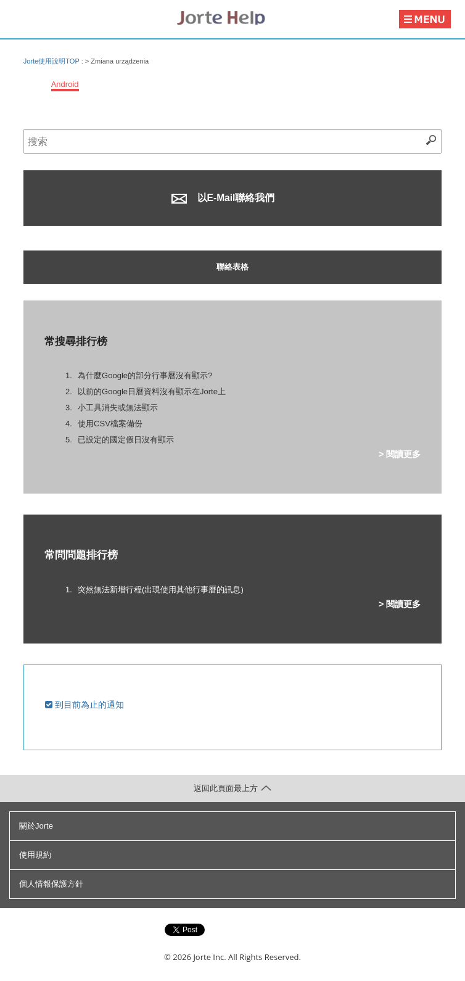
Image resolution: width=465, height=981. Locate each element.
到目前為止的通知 (84, 705)
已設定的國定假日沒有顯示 (126, 439)
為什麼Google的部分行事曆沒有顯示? (145, 375)
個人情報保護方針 (51, 883)
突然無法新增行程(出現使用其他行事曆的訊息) (161, 589)
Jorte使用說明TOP (51, 61)
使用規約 (35, 854)
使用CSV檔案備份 (110, 423)
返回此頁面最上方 (232, 788)
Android (65, 84)
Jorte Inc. (209, 956)
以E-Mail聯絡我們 (222, 198)
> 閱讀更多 (400, 454)
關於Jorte (36, 825)
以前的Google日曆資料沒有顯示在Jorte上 (152, 391)
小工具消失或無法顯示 (118, 407)
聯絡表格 (232, 266)
